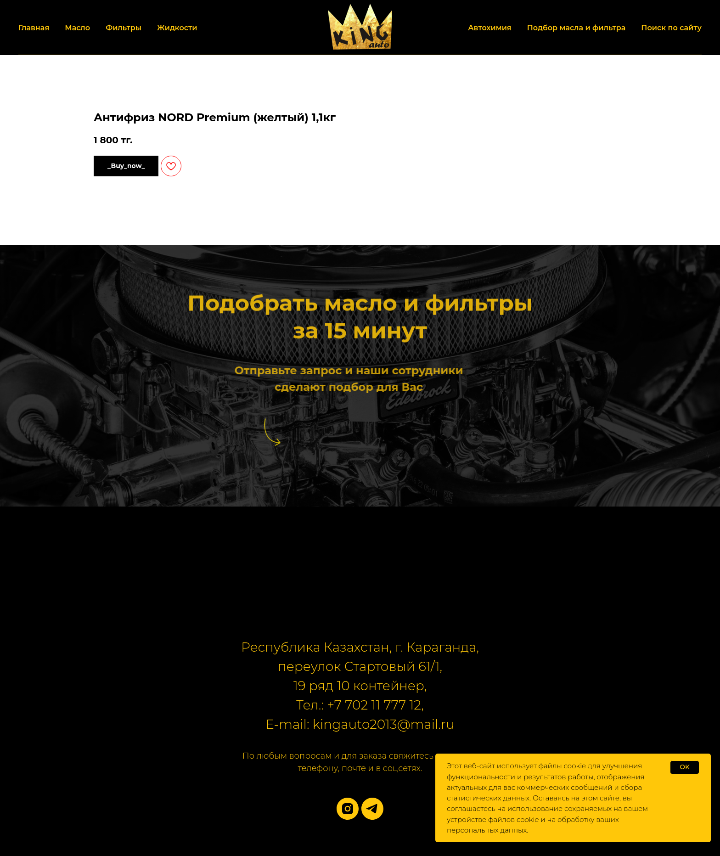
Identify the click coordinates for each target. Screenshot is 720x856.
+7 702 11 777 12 (374, 705)
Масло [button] (77, 27)
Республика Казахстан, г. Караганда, (360, 647)
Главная (33, 27)
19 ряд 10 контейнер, (360, 685)
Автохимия (490, 27)
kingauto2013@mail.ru (384, 724)
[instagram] (348, 809)
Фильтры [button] (123, 27)
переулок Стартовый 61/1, (360, 666)
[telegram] (372, 809)
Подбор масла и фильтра (576, 27)
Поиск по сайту (671, 27)
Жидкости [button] (177, 27)
